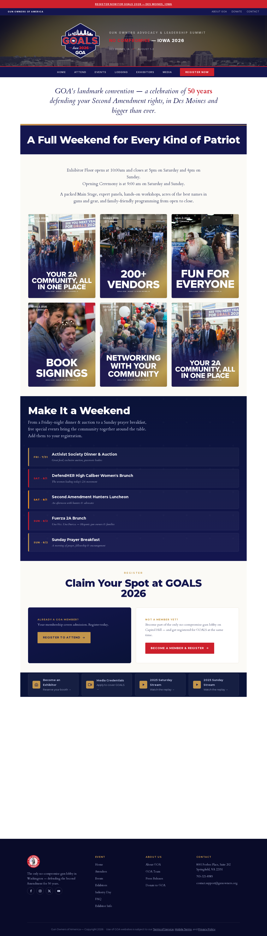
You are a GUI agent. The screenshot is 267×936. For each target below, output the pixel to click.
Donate (237, 11)
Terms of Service (163, 929)
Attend (80, 72)
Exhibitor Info (103, 906)
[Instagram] (40, 891)
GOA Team (153, 871)
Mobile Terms (183, 929)
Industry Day (103, 892)
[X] (49, 891)
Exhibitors (145, 72)
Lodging (121, 72)
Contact (253, 11)
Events (100, 72)
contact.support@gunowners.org (217, 883)
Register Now (197, 72)
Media (167, 72)
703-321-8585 (204, 876)
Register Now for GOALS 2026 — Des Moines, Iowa (133, 4)
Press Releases (154, 878)
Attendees (101, 871)
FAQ (98, 899)
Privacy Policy (206, 929)
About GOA (219, 11)
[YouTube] (58, 891)
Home (61, 72)
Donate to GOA (155, 885)
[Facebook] (30, 891)
